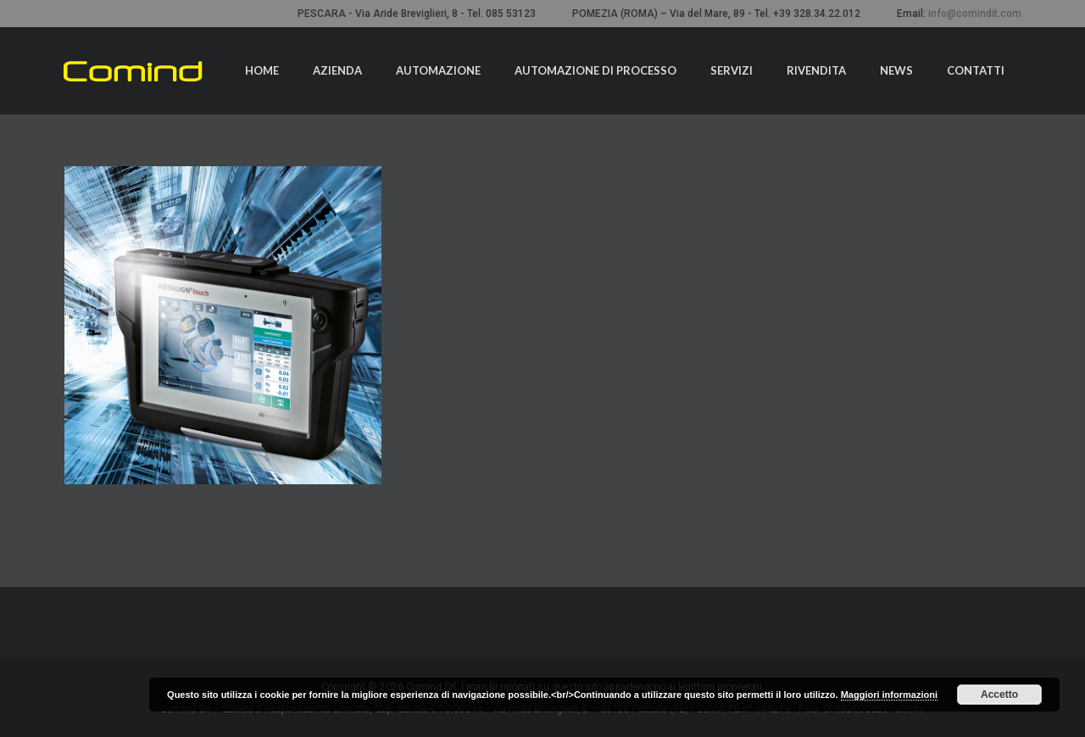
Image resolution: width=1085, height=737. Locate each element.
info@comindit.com (974, 14)
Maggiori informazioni (889, 695)
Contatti (975, 70)
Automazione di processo (595, 70)
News (896, 70)
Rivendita (816, 70)
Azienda (337, 70)
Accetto (999, 695)
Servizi (731, 70)
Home (262, 70)
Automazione (438, 70)
